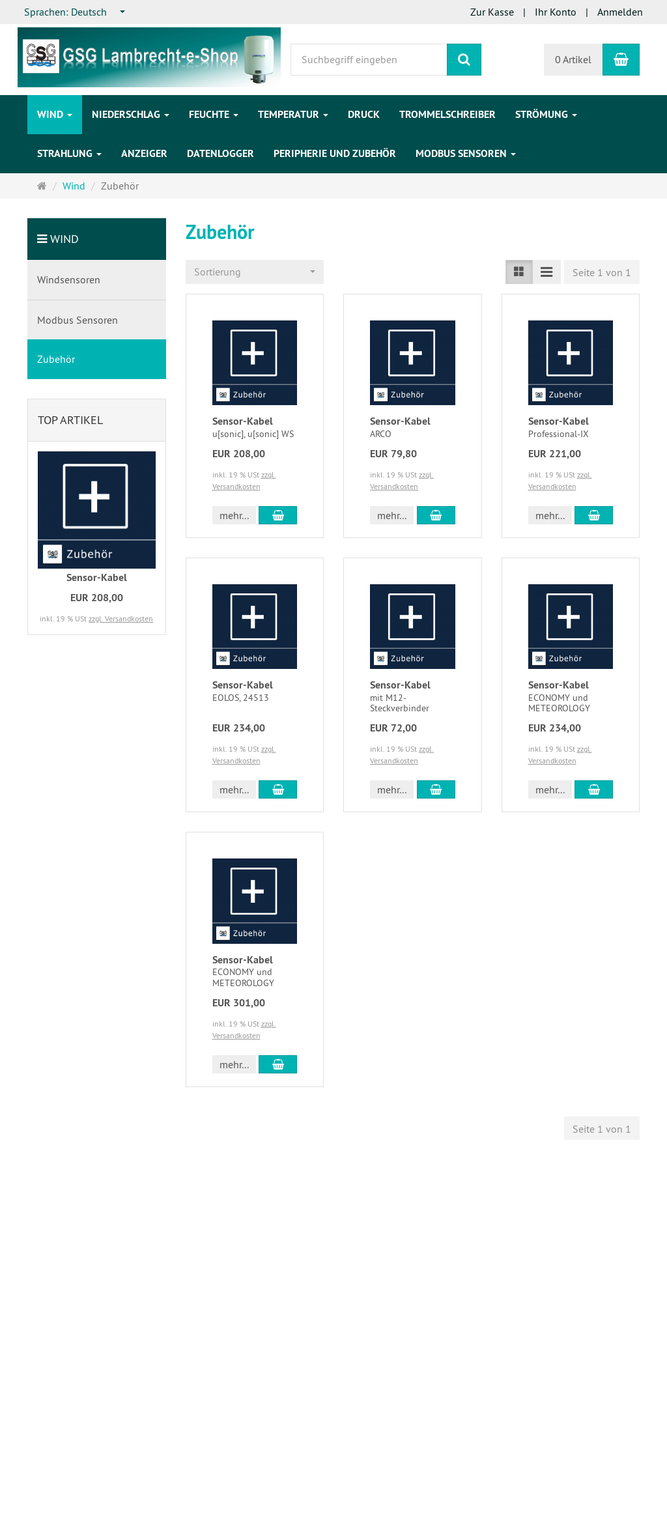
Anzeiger (144, 153)
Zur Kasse (492, 11)
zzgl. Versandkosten (121, 618)
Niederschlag (130, 114)
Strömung (546, 114)
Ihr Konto (555, 11)
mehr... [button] (234, 515)
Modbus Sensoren (466, 153)
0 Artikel (573, 59)
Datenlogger (220, 153)
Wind (54, 114)
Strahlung (69, 153)
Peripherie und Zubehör (335, 153)
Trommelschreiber (447, 114)
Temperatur (293, 114)
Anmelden (620, 11)
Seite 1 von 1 (602, 272)
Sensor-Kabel (242, 421)
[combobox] (75, 12)
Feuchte (213, 114)
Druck (364, 114)
